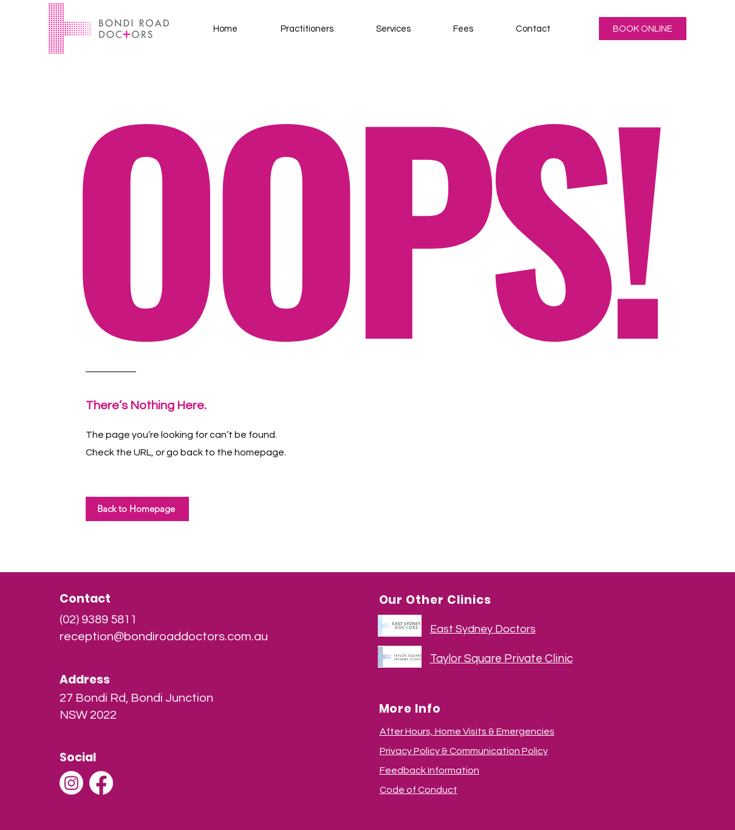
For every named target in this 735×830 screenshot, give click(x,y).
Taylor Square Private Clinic (501, 658)
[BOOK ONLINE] (642, 28)
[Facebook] (101, 783)
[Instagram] (71, 783)
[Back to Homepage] (137, 509)
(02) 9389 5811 (98, 620)
